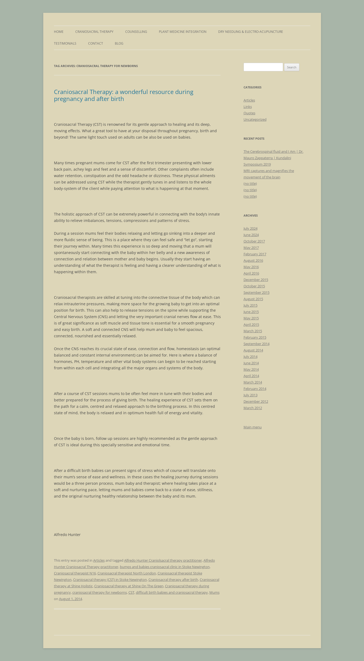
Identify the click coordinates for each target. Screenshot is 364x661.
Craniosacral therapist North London (126, 573)
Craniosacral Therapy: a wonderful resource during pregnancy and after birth (123, 95)
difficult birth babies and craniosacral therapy (172, 592)
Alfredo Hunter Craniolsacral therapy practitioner (163, 560)
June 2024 (251, 234)
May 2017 (251, 247)
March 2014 (253, 382)
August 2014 (253, 350)
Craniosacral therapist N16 (75, 573)
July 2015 (250, 305)
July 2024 (250, 228)
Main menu (253, 427)
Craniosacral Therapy (94, 31)
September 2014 (256, 343)
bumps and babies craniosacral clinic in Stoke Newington (165, 566)
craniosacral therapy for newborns (99, 592)
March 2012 (253, 407)
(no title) (250, 183)
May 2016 (251, 266)
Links (248, 106)
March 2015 (253, 330)
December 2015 (256, 279)
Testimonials (65, 43)
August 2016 (253, 260)
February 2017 (255, 254)
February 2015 (255, 337)
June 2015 (251, 311)
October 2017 (254, 241)
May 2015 (251, 318)
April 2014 (251, 375)
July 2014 (250, 356)
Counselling (136, 31)
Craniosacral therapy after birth (173, 579)
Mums (214, 592)
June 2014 (251, 363)
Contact (95, 43)
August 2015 (253, 298)
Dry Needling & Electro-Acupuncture (250, 31)
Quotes (249, 113)
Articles (99, 560)
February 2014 (255, 388)
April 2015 (251, 324)
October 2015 (254, 286)
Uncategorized (255, 119)
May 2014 (251, 369)
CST (131, 592)
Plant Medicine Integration (182, 31)
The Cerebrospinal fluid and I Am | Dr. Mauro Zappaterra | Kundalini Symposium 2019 (273, 158)
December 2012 (256, 401)
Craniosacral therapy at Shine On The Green (128, 586)
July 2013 (250, 395)
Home (59, 31)
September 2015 (256, 292)
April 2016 (251, 273)
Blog (119, 43)
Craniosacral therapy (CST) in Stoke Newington (110, 579)
